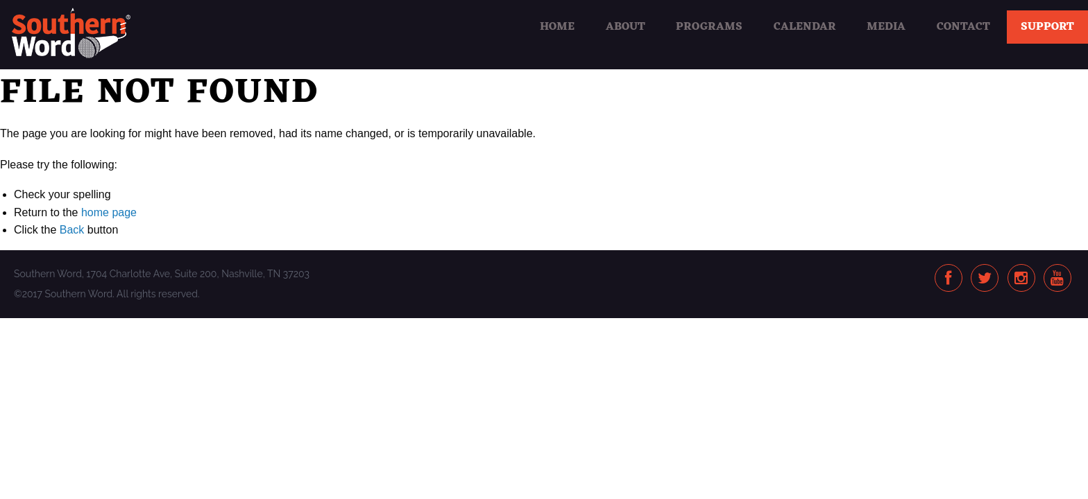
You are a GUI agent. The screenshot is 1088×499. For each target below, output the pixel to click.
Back (72, 230)
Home (557, 27)
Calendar (805, 27)
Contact (963, 27)
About (625, 27)
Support (1047, 27)
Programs (709, 27)
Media (886, 27)
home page (109, 212)
